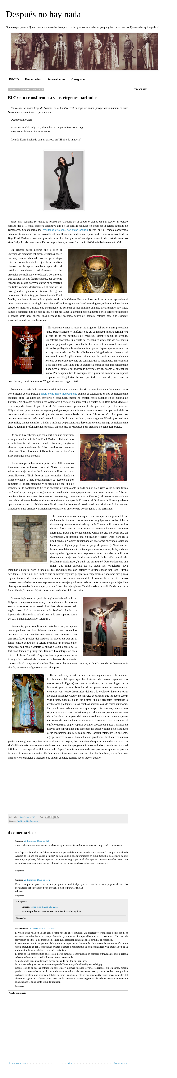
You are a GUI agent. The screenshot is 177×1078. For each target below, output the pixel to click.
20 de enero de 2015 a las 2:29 (36, 841)
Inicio (70, 1063)
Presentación (33, 79)
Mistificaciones (32, 821)
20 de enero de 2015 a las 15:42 (37, 880)
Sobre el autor (56, 79)
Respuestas (22, 902)
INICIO (14, 79)
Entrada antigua (120, 1063)
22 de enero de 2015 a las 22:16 (44, 907)
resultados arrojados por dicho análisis (65, 229)
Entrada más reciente (17, 1063)
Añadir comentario (17, 993)
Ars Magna (21, 821)
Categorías (78, 79)
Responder (19, 871)
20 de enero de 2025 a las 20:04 (42, 928)
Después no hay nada (43, 14)
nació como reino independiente (59, 393)
